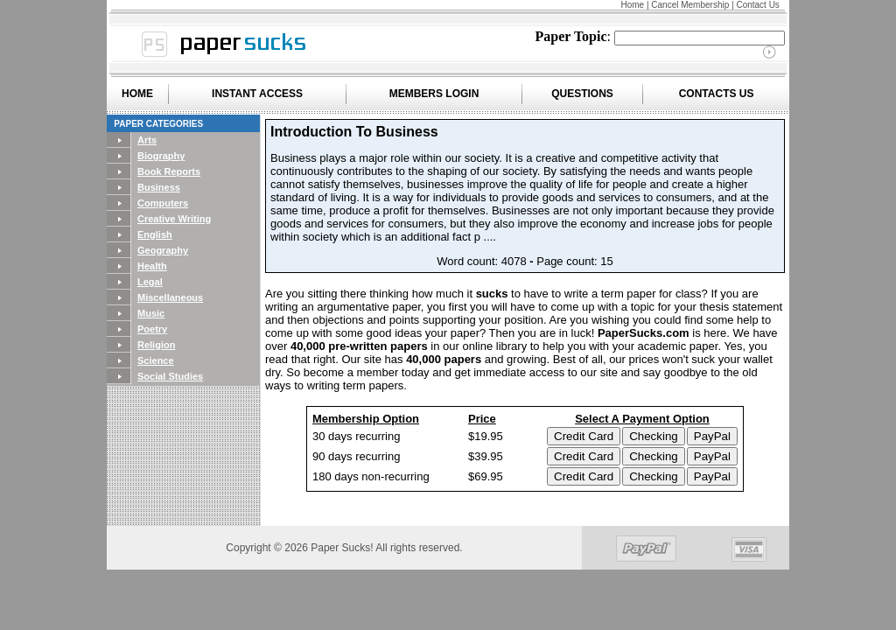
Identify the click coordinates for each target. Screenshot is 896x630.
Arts (147, 140)
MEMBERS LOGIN (434, 94)
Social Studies (170, 376)
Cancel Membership (690, 5)
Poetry (152, 329)
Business (158, 187)
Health (152, 266)
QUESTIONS (582, 94)
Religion (156, 345)
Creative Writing (174, 219)
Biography (161, 155)
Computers (162, 203)
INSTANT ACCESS (257, 94)
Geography (162, 250)
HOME (137, 94)
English (154, 234)
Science (155, 360)
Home (632, 5)
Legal (150, 281)
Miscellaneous (170, 297)
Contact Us (757, 5)
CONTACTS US (716, 94)
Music (150, 313)
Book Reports (168, 171)
